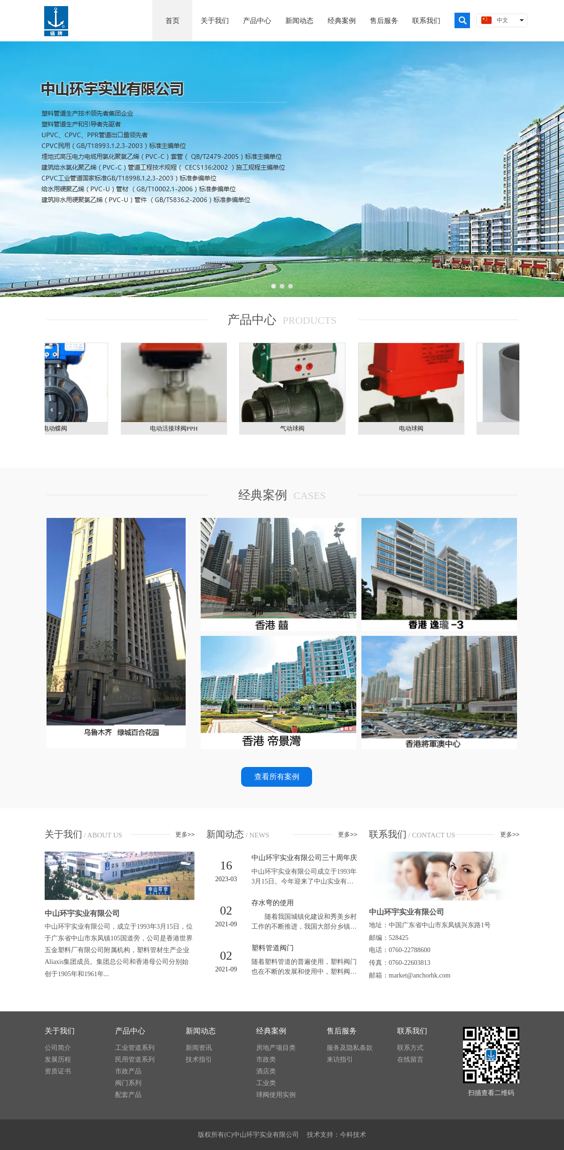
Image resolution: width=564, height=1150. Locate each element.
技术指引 (199, 1059)
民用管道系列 (135, 1059)
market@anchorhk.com (419, 975)
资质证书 (58, 1071)
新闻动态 (201, 1031)
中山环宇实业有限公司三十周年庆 (304, 857)
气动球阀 (295, 428)
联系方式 (410, 1047)
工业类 (266, 1083)
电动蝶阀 (58, 428)
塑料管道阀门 (272, 948)
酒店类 (266, 1071)
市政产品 (128, 1071)
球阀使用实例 (276, 1094)
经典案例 (271, 1031)
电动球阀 (414, 428)
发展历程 (58, 1059)
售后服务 (342, 1031)
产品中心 (130, 1031)
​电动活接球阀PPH (177, 428)
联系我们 (412, 1031)
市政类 (266, 1059)
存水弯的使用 (272, 903)
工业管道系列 (135, 1047)
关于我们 (60, 1031)
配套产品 (128, 1094)
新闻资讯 (199, 1047)
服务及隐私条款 (350, 1047)
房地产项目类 (276, 1047)
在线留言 (410, 1059)
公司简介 (58, 1047)
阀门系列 (128, 1083)
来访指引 (340, 1059)
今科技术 (353, 1134)
